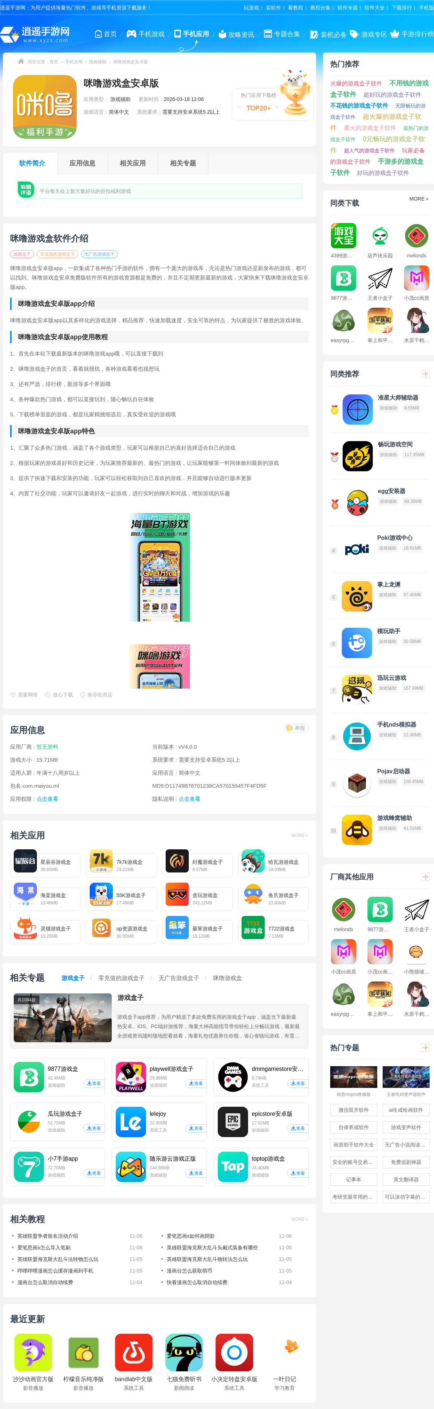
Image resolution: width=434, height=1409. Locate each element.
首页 (54, 61)
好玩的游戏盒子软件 (383, 173)
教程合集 (320, 7)
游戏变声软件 (406, 1127)
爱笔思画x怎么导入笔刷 (44, 1247)
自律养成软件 (354, 1127)
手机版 (426, 7)
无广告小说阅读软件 (407, 1145)
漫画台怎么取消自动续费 (45, 1282)
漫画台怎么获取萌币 (189, 1271)
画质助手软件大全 (353, 1145)
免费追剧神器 (406, 1162)
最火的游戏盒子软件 (370, 128)
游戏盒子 (22, 254)
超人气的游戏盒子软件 (369, 150)
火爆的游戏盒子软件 (356, 83)
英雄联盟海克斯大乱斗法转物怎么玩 (57, 1259)
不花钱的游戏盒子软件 (359, 105)
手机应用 (73, 61)
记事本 (353, 1179)
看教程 (295, 7)
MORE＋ (300, 835)
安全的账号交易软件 (354, 1162)
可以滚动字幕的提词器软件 (407, 1197)
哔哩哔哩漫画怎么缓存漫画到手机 (55, 1271)
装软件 (273, 7)
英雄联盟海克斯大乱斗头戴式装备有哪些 (212, 1247)
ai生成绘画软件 (406, 1110)
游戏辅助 (97, 61)
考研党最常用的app (354, 1197)
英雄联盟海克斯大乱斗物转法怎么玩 (207, 1259)
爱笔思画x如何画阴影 (191, 1236)
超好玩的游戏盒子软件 (392, 95)
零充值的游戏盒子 (57, 254)
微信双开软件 (354, 1110)
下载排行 (402, 7)
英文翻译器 (406, 1179)
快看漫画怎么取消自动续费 (197, 1282)
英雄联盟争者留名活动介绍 (47, 1236)
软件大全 (375, 7)
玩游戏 (251, 7)
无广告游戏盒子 (99, 254)
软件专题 (347, 7)
